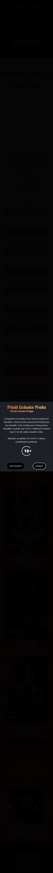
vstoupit (15, 466)
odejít (39, 466)
